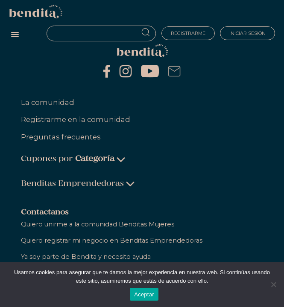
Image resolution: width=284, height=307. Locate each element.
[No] (273, 284)
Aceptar (144, 294)
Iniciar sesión (247, 33)
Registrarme (187, 33)
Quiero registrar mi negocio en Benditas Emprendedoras (111, 240)
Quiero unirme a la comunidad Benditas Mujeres (97, 224)
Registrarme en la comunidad (75, 119)
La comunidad (47, 102)
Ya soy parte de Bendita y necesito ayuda (86, 257)
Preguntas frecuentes (61, 137)
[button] (15, 35)
